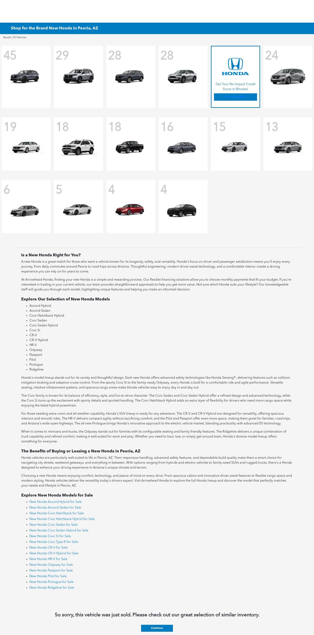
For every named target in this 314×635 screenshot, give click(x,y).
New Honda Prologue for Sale (51, 582)
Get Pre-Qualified (235, 97)
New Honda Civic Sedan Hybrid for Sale (58, 530)
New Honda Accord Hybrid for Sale (55, 502)
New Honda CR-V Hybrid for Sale (53, 553)
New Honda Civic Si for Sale (50, 536)
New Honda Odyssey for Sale (51, 565)
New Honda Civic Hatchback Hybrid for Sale (62, 519)
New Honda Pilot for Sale (48, 576)
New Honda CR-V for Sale (48, 547)
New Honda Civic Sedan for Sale (53, 525)
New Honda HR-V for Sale (48, 559)
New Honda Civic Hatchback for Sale (56, 513)
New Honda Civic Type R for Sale (53, 542)
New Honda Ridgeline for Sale (51, 587)
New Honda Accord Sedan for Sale (55, 507)
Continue (157, 628)
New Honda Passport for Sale (51, 570)
